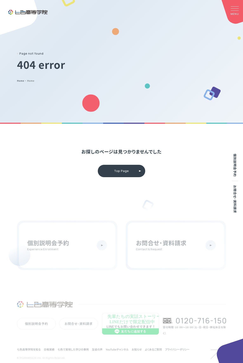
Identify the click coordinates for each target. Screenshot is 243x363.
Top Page (121, 171)
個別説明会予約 (235, 165)
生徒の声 (97, 354)
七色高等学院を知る (29, 354)
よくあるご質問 (153, 354)
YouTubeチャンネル (117, 354)
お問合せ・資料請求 (235, 199)
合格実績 (49, 354)
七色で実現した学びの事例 (73, 354)
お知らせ (137, 354)
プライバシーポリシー (177, 354)
